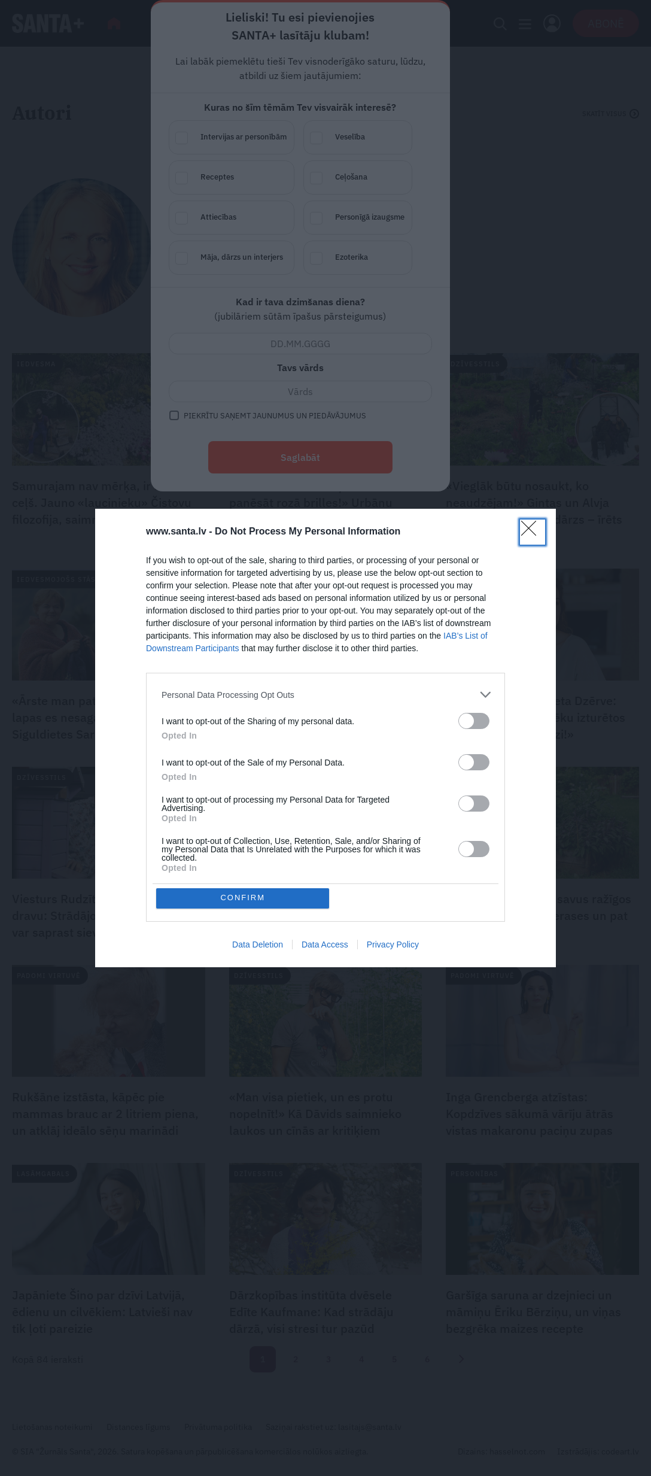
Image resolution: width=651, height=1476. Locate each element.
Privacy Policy (393, 944)
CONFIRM (243, 898)
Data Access (325, 944)
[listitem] (325, 694)
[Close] (532, 532)
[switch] (473, 721)
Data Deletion (257, 944)
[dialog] (325, 738)
